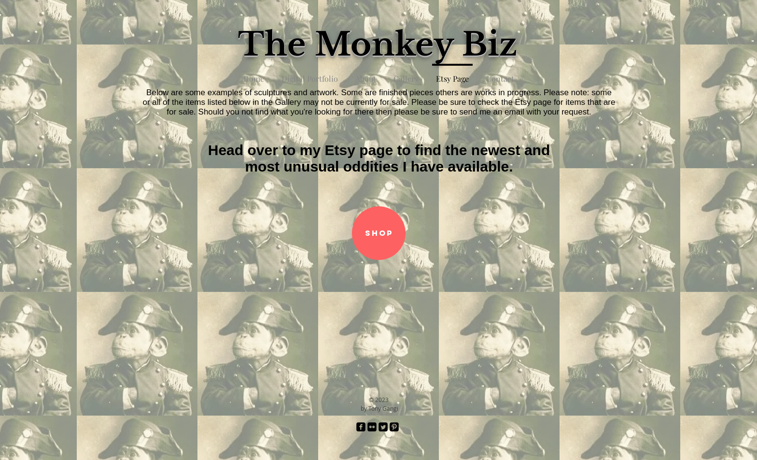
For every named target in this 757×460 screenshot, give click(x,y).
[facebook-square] (360, 426)
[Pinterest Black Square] (394, 426)
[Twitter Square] (383, 426)
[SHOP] (379, 233)
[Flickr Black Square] (372, 426)
